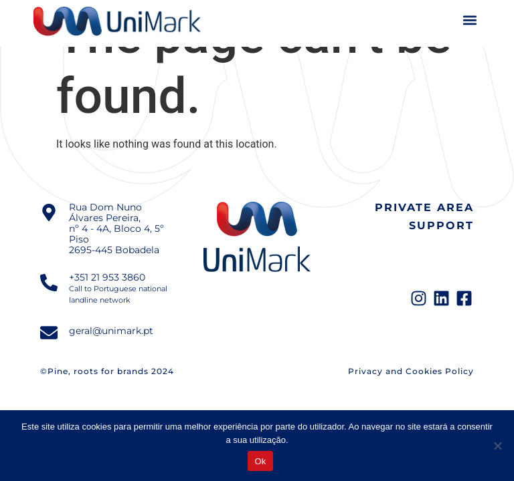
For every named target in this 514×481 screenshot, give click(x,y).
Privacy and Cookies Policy (411, 371)
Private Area (424, 207)
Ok (260, 461)
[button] (469, 20)
